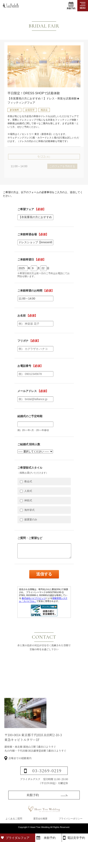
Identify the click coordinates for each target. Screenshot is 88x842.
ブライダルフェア (17, 837)
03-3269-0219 (47, 782)
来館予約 (71, 6)
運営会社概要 (40, 820)
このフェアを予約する (62, 166)
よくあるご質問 (14, 820)
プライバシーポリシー (70, 820)
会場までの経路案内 (19, 770)
